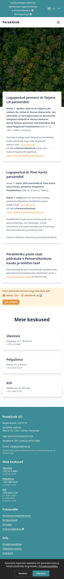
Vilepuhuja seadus (12, 548)
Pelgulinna (8, 478)
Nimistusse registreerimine (23, 6)
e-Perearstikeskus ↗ (23, 10)
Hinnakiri (7, 524)
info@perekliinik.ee (20, 446)
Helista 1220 (11, 295)
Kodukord (8, 553)
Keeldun (23, 573)
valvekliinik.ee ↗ (31, 295)
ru (59, 8)
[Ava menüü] (58, 22)
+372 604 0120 (10, 492)
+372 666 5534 (27, 144)
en (54, 8)
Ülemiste (7, 468)
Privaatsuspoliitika (12, 544)
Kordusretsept (10, 520)
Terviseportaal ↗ (23, 14)
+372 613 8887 (10, 471)
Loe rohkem (11, 302)
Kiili (4, 489)
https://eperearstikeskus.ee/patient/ (25, 155)
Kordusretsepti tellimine (23, 2)
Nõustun (41, 573)
